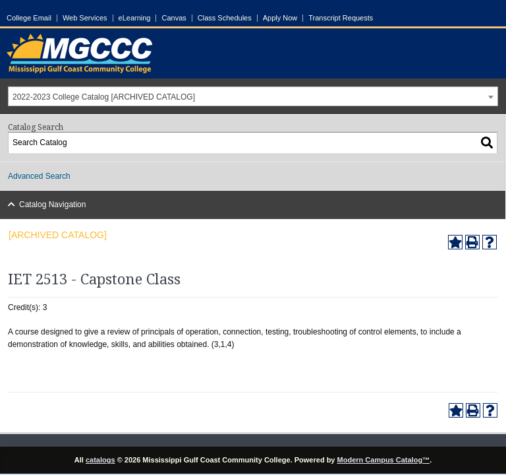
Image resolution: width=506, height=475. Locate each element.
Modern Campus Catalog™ (383, 460)
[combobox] (253, 96)
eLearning (135, 18)
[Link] (79, 70)
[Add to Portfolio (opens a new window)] (455, 242)
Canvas (173, 18)
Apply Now (280, 18)
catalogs (100, 460)
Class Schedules (225, 18)
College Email (29, 18)
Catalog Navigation (47, 204)
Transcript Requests (340, 18)
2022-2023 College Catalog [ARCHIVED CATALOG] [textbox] (104, 97)
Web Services (85, 18)
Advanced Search (39, 176)
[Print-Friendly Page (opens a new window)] (472, 242)
